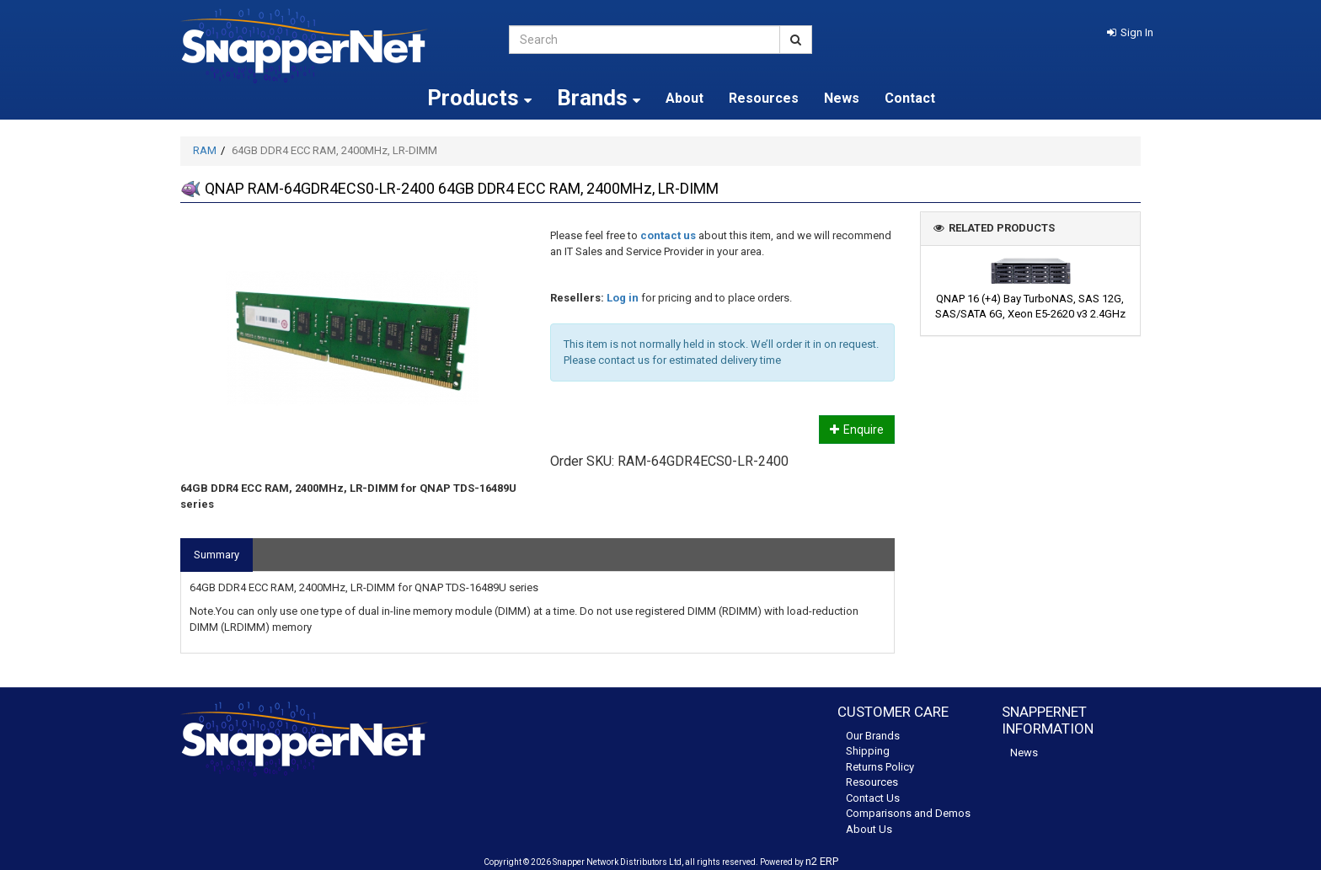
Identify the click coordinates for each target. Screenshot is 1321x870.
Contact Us (873, 798)
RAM (205, 150)
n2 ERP (821, 861)
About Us (869, 829)
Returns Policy (880, 767)
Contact (910, 98)
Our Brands (873, 735)
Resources (764, 98)
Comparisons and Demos (908, 813)
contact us (668, 235)
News (841, 98)
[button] (1130, 32)
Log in (623, 297)
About (684, 98)
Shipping (868, 751)
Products (479, 97)
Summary (216, 554)
